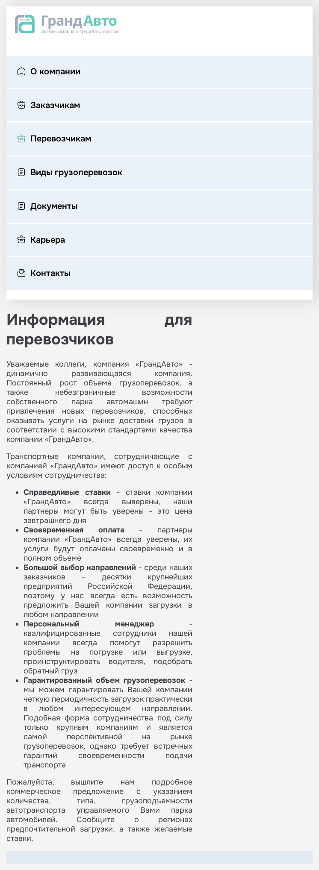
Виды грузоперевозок (69, 173)
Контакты (43, 274)
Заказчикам (48, 106)
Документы (47, 207)
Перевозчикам (54, 139)
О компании (48, 72)
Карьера (41, 241)
